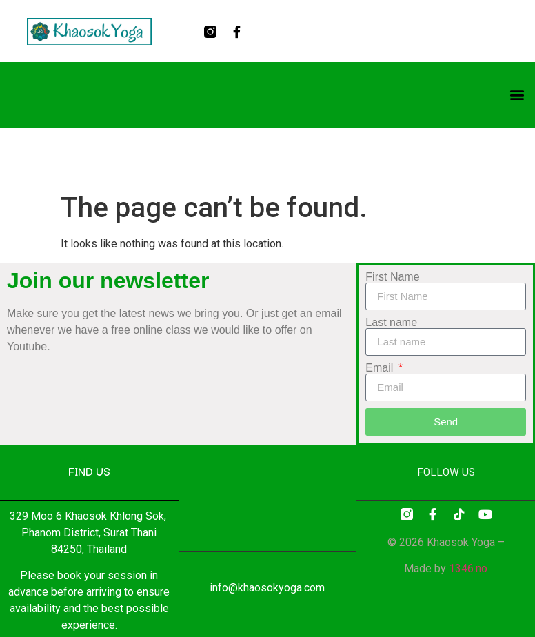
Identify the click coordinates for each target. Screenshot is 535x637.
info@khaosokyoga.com (267, 587)
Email (380, 368)
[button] (516, 94)
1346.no (468, 568)
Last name (391, 322)
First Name (392, 277)
